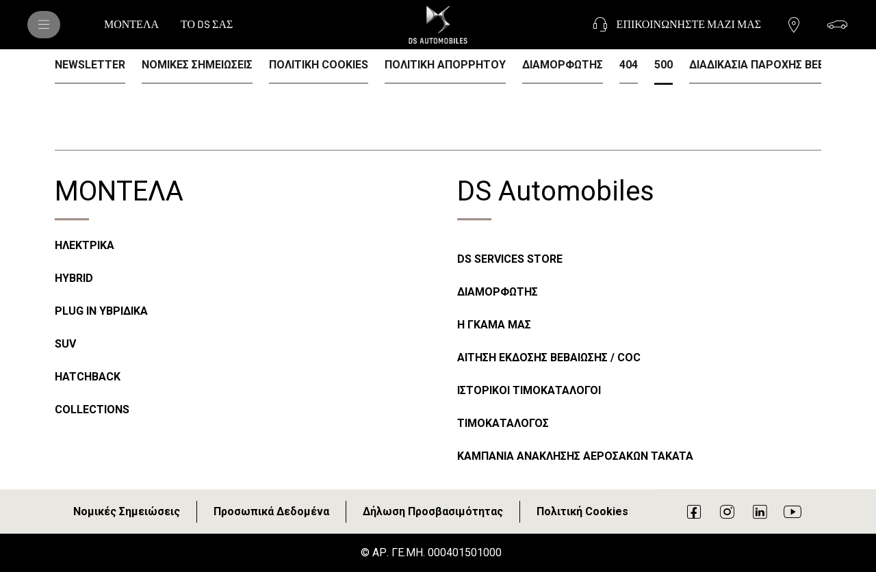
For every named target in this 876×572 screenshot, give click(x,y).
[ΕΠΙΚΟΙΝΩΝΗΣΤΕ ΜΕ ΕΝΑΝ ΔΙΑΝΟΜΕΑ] (794, 25)
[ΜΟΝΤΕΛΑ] (131, 24)
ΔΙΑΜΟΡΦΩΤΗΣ (497, 291)
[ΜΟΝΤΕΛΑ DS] (44, 24)
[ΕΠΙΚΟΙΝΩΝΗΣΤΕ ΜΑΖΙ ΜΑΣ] (675, 25)
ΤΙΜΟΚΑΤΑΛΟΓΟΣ (503, 423)
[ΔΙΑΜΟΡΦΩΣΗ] (838, 25)
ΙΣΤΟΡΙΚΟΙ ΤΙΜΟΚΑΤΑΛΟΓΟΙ (529, 390)
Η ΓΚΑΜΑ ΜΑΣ (494, 324)
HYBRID (74, 278)
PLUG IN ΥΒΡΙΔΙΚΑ (101, 310)
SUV (65, 343)
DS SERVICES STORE (510, 258)
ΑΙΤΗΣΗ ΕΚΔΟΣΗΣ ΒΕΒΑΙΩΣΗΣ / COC (549, 357)
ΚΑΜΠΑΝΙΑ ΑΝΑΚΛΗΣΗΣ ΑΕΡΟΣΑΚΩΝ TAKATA (575, 456)
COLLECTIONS (92, 409)
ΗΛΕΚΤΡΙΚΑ (84, 245)
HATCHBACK (87, 376)
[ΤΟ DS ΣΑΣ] (207, 24)
